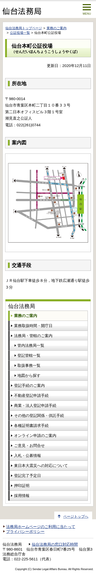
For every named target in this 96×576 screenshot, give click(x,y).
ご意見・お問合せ (29, 445)
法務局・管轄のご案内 (33, 335)
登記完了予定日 (27, 475)
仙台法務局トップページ (23, 28)
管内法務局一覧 (30, 345)
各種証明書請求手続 (31, 425)
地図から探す (28, 375)
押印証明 (21, 485)
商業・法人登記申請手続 (35, 405)
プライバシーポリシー (25, 532)
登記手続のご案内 (29, 385)
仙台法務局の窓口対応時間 (55, 544)
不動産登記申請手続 (31, 395)
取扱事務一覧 (28, 365)
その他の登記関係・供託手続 (39, 415)
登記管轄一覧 (28, 355)
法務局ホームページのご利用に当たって (40, 527)
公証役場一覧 (20, 33)
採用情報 (21, 495)
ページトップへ (75, 517)
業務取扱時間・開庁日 (33, 325)
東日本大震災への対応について (41, 465)
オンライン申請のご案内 (35, 435)
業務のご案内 (57, 28)
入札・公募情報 (27, 455)
